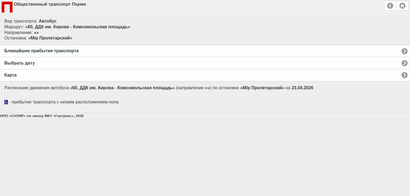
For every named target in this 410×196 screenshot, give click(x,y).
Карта (10, 75)
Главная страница (402, 6)
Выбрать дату (19, 63)
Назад (390, 6)
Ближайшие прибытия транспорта (41, 50)
